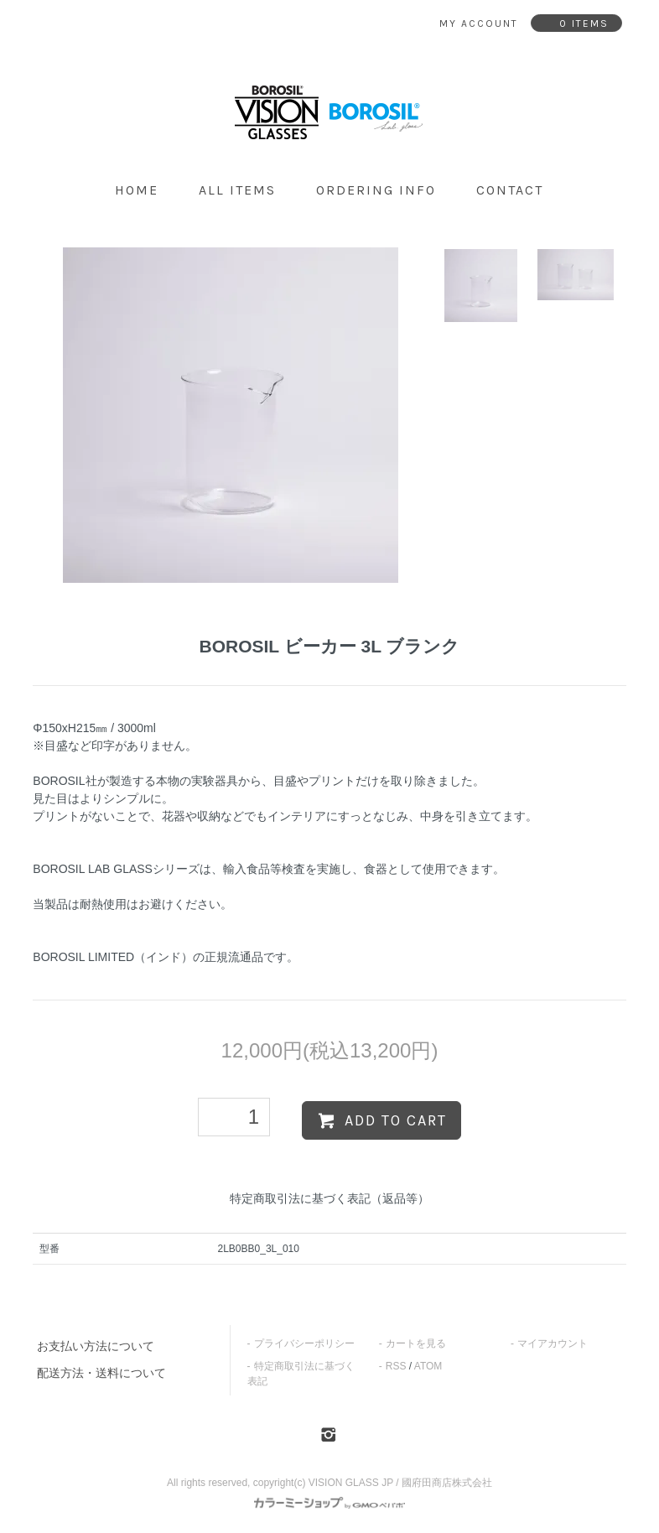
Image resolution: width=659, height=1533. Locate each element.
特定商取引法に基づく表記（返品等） (329, 1198)
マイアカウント (552, 1343)
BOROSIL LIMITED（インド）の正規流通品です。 (165, 957)
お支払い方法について (95, 1346)
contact (509, 190)
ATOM (428, 1366)
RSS (396, 1366)
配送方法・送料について (101, 1373)
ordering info (376, 190)
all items (237, 190)
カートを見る (416, 1343)
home (136, 190)
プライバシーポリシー (304, 1343)
